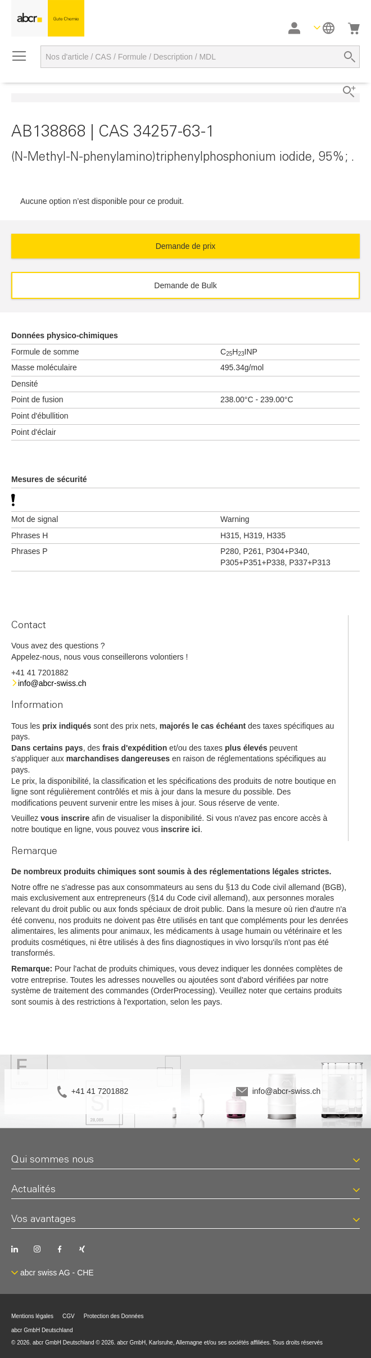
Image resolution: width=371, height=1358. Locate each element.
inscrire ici (180, 829)
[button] (324, 28)
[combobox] (200, 57)
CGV (68, 1316)
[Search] (349, 57)
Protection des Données (114, 1316)
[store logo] (47, 18)
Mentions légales (32, 1316)
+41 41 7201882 (100, 1091)
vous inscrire (64, 818)
